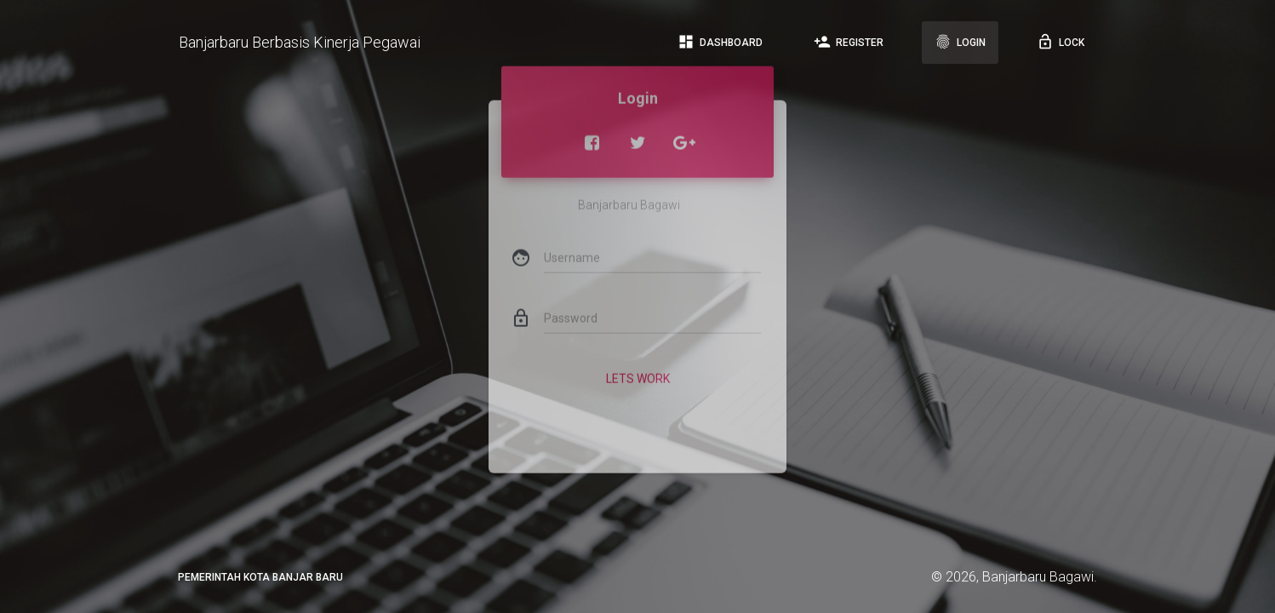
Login (960, 41)
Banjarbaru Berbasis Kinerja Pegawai (299, 42)
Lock (1060, 41)
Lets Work (638, 364)
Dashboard (720, 41)
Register (848, 41)
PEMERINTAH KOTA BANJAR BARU (260, 577)
